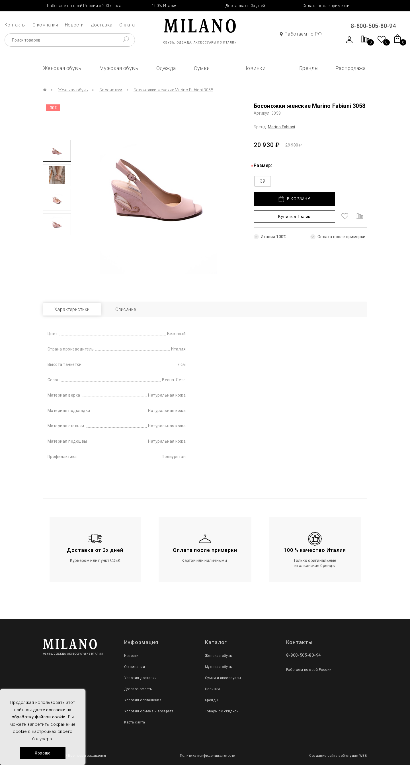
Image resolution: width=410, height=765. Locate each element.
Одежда (166, 68)
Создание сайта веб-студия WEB (338, 756)
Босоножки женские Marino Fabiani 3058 (173, 90)
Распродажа (350, 68)
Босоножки (110, 90)
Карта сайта (134, 722)
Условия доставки (140, 678)
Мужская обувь (118, 68)
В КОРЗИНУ (294, 199)
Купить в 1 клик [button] (294, 216)
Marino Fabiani (281, 127)
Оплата (127, 25)
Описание (125, 309)
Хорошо (43, 753)
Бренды (309, 68)
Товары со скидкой (222, 711)
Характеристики (72, 309)
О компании (45, 25)
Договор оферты (138, 689)
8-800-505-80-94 (373, 25)
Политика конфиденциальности (207, 756)
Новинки (254, 68)
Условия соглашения (143, 700)
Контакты (15, 25)
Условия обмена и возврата (149, 711)
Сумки (202, 68)
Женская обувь (62, 68)
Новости (74, 25)
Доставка (101, 25)
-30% (53, 108)
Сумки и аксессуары (223, 678)
